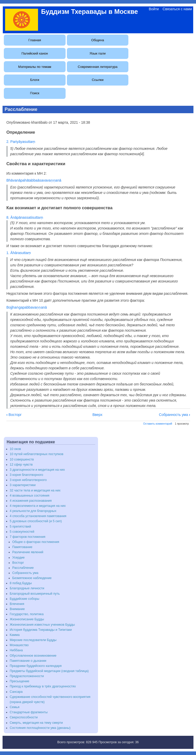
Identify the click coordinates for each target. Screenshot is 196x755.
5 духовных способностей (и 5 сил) (36, 521)
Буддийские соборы (24, 599)
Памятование (22, 547)
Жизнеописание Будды (27, 619)
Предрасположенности (27, 676)
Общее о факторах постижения (35, 542)
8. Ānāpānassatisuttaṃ (24, 217)
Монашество (19, 645)
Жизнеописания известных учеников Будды (42, 624)
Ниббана (16, 650)
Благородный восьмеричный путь (35, 593)
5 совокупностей (22, 531)
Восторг (14, 415)
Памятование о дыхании (28, 661)
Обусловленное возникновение (33, 655)
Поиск (34, 93)
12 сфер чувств (21, 464)
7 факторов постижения (27, 537)
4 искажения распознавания (31, 500)
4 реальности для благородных (33, 511)
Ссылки (98, 80)
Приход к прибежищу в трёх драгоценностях (43, 686)
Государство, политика (27, 614)
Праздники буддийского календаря (36, 666)
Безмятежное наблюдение (32, 578)
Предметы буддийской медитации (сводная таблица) (49, 671)
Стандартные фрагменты (28, 712)
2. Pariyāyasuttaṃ (20, 142)
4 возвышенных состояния (29, 495)
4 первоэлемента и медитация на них (38, 506)
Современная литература (97, 67)
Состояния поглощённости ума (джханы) (40, 728)
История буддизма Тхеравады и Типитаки (41, 630)
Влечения (17, 604)
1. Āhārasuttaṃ (18, 253)
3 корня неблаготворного (28, 480)
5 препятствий (20, 526)
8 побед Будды (21, 583)
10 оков (15, 449)
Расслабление (23, 568)
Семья (14, 707)
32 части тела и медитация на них (35, 490)
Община (97, 40)
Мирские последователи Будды (33, 640)
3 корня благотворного (26, 475)
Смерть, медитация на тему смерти (36, 723)
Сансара (16, 692)
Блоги (34, 80)
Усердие (18, 557)
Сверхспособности (24, 717)
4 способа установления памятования (38, 516)
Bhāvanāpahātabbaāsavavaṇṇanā (33, 180)
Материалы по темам (34, 67)
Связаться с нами (177, 9)
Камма (15, 635)
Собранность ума (174, 415)
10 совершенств (22, 459)
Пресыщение (19, 681)
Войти (154, 9)
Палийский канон (34, 53)
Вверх (97, 415)
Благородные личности (27, 588)
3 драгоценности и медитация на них (37, 469)
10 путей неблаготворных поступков (36, 454)
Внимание (17, 609)
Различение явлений (27, 552)
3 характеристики (23, 485)
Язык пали (98, 53)
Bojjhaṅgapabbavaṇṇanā (26, 307)
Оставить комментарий (157, 423)
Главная (34, 40)
